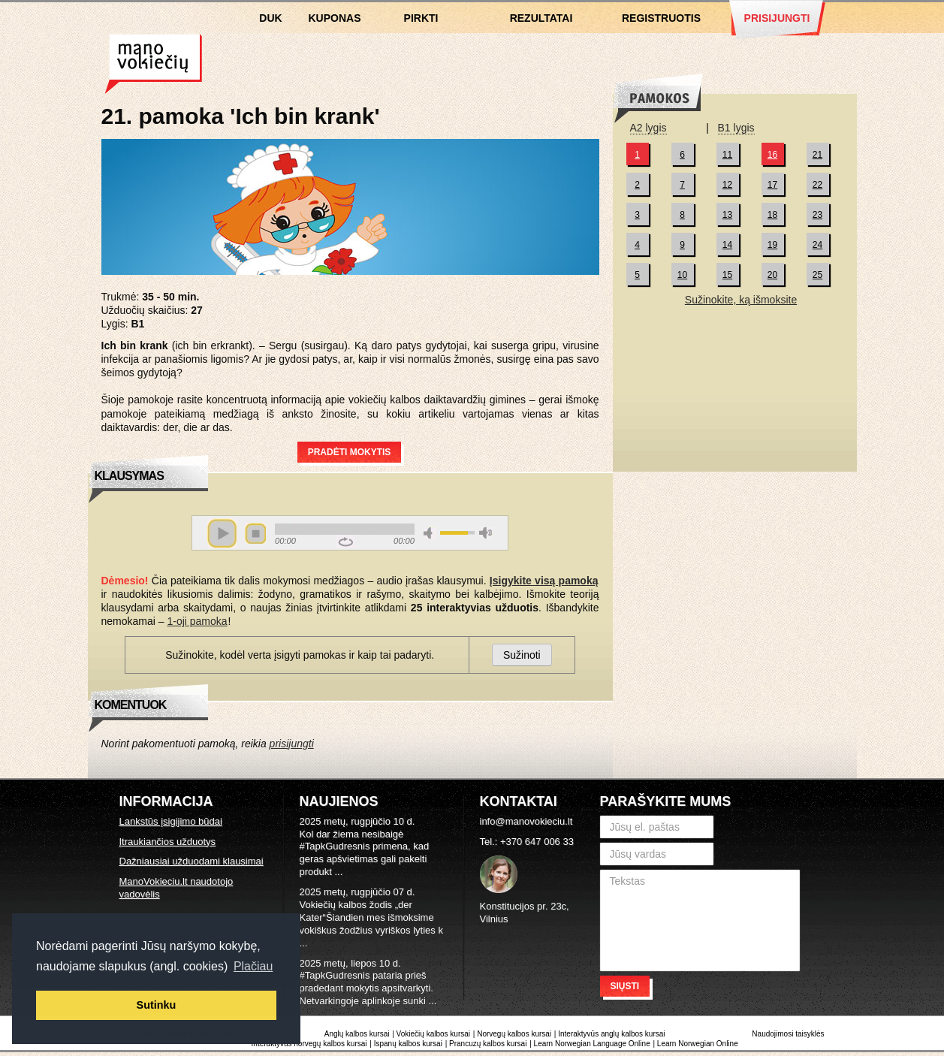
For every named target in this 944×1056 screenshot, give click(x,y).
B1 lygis (736, 128)
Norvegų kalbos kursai (514, 1034)
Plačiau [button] (253, 966)
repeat (345, 541)
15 (727, 275)
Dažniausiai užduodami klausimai (191, 861)
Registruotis (661, 18)
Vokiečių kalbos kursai (153, 64)
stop (255, 533)
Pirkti (421, 18)
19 (772, 245)
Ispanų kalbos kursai (408, 1043)
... (338, 871)
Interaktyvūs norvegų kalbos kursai (309, 1043)
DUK (270, 18)
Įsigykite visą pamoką (544, 581)
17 (772, 185)
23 (817, 215)
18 (772, 215)
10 (682, 275)
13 (727, 215)
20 (772, 275)
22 (817, 185)
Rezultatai (541, 18)
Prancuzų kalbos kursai (489, 1043)
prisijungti (292, 744)
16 (772, 154)
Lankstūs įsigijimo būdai (170, 821)
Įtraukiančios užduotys (167, 841)
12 (727, 185)
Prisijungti (777, 18)
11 (727, 154)
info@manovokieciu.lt (526, 821)
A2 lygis (648, 128)
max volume (486, 533)
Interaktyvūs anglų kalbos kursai (611, 1034)
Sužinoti (522, 655)
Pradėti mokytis (349, 452)
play (222, 533)
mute (430, 533)
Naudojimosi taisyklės (788, 1034)
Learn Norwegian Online (697, 1043)
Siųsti (625, 986)
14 (727, 245)
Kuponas (335, 18)
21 (817, 154)
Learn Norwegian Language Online (592, 1043)
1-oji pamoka (197, 621)
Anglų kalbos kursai (357, 1034)
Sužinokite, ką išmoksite (741, 300)
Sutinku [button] (156, 1005)
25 (817, 275)
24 (817, 245)
